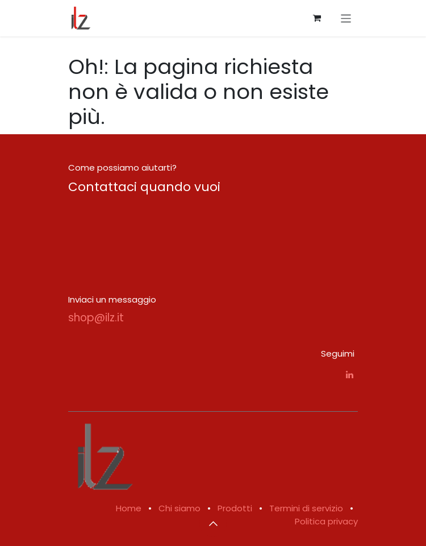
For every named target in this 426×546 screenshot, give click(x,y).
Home (128, 508)
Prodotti (235, 508)
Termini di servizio (306, 508)
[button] (213, 523)
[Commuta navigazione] (346, 18)
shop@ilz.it (96, 317)
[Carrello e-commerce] (317, 18)
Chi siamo (179, 508)
